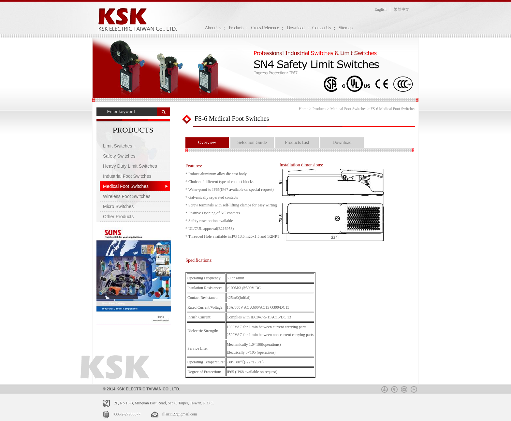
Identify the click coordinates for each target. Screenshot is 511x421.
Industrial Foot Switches (127, 176)
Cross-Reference (265, 27)
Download (295, 27)
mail (404, 388)
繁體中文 (401, 9)
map (394, 388)
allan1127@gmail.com (179, 414)
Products (236, 27)
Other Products (118, 216)
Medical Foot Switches (126, 186)
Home (303, 108)
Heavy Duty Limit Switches (130, 166)
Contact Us (321, 27)
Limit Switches (117, 145)
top (414, 388)
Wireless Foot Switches (126, 196)
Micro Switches (118, 206)
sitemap (384, 388)
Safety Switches (119, 156)
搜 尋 (163, 111)
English (380, 9)
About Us (213, 27)
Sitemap (345, 27)
